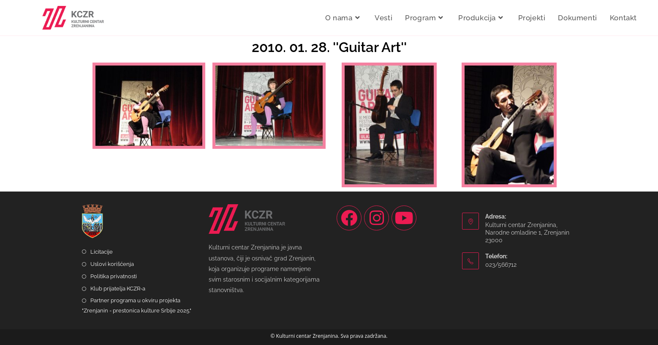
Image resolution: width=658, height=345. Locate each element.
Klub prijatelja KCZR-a (117, 288)
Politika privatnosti (113, 276)
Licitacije (101, 252)
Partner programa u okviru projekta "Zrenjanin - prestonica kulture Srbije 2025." (136, 305)
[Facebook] (349, 217)
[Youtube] (404, 217)
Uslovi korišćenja (112, 264)
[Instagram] (376, 217)
